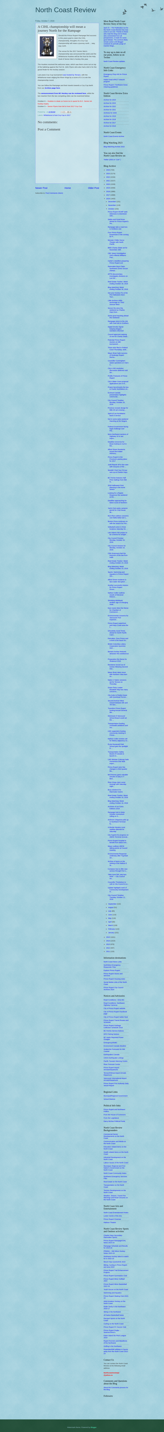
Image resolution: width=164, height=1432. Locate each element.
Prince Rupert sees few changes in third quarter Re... (117, 769)
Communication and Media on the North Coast (115, 1142)
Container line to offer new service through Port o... (117, 870)
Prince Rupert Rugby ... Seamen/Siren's (112, 1331)
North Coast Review (65, 10)
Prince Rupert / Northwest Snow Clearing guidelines (115, 86)
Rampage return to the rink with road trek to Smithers (118, 322)
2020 (108, 184)
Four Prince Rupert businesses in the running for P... (118, 234)
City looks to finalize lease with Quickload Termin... (117, 696)
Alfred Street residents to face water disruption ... (117, 581)
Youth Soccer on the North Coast (116, 1289)
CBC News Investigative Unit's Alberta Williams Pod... (117, 255)
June (110, 915)
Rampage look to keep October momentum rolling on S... (116, 814)
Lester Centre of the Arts (113, 1216)
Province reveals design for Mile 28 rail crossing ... (118, 409)
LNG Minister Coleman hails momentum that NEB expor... (118, 761)
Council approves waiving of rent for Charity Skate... (118, 335)
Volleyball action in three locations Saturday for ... (118, 528)
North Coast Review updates (114, 61)
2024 (108, 170)
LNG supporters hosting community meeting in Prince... (117, 733)
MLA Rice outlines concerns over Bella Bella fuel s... (118, 517)
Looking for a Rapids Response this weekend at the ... (117, 495)
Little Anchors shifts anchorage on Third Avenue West (116, 302)
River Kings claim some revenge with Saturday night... (117, 784)
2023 (108, 173)
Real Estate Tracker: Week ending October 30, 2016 (118, 283)
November (112, 205)
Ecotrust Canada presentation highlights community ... (117, 395)
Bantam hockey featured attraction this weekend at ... (118, 653)
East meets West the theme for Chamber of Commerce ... (118, 610)
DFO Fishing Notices (111, 1034)
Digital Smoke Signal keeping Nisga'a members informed (116, 329)
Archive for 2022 (110, 106)
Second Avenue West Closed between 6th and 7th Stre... (118, 703)
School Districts (109, 1099)
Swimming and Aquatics (112, 1293)
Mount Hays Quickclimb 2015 (114, 1262)
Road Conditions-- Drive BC (114, 1000)
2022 (108, 177)
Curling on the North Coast (113, 1324)
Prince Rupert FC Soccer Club (115, 1327)
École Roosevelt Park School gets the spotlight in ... (118, 746)
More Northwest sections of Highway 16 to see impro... (118, 436)
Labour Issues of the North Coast (116, 1163)
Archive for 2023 (110, 103)
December (112, 201)
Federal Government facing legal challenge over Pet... (118, 429)
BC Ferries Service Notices (114, 1031)
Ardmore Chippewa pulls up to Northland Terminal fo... (118, 822)
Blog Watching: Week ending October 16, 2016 (118, 802)
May (110, 918)
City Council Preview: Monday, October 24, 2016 (116, 540)
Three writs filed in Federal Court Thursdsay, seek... (118, 349)
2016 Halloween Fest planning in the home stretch (116, 487)
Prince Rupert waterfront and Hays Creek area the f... (118, 625)
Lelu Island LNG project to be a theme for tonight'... (118, 534)
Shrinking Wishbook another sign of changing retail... (118, 602)
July (110, 911)
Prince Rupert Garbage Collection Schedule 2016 (113, 1026)
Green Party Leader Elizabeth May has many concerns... (118, 689)
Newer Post (41, 188)
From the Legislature (111, 1118)
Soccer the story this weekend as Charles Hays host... (116, 310)
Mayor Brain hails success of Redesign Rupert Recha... (117, 355)
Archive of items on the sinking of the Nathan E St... (117, 863)
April (110, 922)
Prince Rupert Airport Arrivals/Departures (111, 1069)
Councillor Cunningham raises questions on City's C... (118, 363)
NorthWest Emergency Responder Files (112, 966)
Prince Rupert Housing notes (114, 979)
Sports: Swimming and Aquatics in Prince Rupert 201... (118, 574)
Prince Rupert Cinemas (112, 1219)
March (110, 925)
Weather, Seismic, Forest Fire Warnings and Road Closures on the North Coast (116, 1198)
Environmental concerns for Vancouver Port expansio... (118, 618)
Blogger (93, 1427)
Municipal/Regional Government (115, 1096)
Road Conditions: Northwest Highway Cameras (114, 1004)
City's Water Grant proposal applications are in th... (118, 382)
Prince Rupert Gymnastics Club (115, 1276)
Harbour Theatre (110, 1222)
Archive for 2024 (110, 100)
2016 (108, 199)
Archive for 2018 (110, 119)
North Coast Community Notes (115, 1173)
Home (68, 188)
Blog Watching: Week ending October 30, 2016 (118, 288)
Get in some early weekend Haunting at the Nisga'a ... (118, 421)
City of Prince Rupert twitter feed (116, 1017)
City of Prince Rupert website (114, 1008)
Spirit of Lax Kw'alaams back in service (116, 414)
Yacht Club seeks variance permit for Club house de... (118, 510)
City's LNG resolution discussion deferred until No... (118, 370)
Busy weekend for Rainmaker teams (115, 791)
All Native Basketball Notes (114, 1315)
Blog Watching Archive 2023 (114, 147)
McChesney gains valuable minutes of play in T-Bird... (118, 777)
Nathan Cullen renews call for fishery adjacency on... (118, 740)
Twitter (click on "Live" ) (112, 160)
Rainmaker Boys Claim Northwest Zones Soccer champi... (118, 268)
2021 (108, 181)
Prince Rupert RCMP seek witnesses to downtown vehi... (117, 214)
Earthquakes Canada (111, 1054)
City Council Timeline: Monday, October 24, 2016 (116, 402)
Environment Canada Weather (115, 1046)
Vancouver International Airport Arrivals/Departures (115, 1079)
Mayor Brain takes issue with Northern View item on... (117, 674)
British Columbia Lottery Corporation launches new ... (117, 646)
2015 (108, 937)
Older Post (93, 188)
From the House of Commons (115, 1115)
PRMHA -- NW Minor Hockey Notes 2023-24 (114, 1252)
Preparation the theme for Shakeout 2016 (117, 660)
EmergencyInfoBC (110, 1043)
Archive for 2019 (110, 116)
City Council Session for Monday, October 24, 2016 (117, 548)
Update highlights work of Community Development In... (118, 890)
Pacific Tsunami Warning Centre (115, 1061)
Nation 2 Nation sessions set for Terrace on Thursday (117, 682)
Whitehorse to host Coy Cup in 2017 (57, 115)
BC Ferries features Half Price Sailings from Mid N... (117, 480)
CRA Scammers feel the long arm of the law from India (118, 555)
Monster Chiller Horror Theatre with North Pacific (116, 242)
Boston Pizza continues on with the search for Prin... (118, 522)
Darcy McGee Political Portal (114, 1121)
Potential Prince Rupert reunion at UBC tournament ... (116, 342)
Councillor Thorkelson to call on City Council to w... (118, 883)
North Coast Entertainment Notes (116, 1213)
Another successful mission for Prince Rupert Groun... (118, 587)
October (111, 209)
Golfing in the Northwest (113, 1346)
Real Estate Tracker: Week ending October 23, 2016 (118, 562)
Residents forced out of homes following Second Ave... (118, 667)
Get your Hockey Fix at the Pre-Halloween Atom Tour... (118, 295)
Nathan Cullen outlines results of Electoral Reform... (116, 595)
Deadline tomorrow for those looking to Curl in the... (117, 444)
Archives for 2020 (110, 113)
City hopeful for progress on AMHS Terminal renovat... (118, 836)
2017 (108, 195)
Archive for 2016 (110, 126)
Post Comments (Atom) (54, 193)
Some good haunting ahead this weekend (118, 317)
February (111, 929)
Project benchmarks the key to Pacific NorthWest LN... (118, 388)
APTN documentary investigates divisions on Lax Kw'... (118, 276)
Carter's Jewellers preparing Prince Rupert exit (118, 262)
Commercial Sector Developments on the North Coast (114, 1136)
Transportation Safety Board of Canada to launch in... (116, 754)
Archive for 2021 (110, 110)
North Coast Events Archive (114, 136)
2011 (108, 951)
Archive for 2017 (110, 123)
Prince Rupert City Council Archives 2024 (113, 988)
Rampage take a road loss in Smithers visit (117, 228)
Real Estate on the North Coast (115, 1182)
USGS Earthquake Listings (114, 1058)
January (111, 933)
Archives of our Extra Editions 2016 (115, 808)
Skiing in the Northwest (112, 1312)
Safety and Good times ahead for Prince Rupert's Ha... (118, 221)
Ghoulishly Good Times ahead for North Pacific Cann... (117, 633)
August (111, 907)
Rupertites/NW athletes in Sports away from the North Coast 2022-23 (116, 1351)
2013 (108, 944)
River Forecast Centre (112, 1064)
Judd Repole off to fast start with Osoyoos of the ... (118, 466)
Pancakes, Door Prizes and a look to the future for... (118, 639)
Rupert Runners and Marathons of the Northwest (115, 1342)
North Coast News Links (113, 962)
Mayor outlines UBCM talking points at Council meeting (117, 848)
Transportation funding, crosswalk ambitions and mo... (118, 725)
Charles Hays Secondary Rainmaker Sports (113, 1236)
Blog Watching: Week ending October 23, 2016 (118, 567)
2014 (108, 941)
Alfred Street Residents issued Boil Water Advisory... (116, 451)
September (112, 904)
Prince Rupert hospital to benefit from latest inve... (118, 842)
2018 (108, 191)
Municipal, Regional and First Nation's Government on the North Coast (114, 1168)
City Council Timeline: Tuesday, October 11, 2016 (117, 897)
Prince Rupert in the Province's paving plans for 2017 (117, 459)
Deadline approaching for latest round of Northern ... (117, 503)
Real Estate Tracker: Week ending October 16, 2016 (118, 796)
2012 (108, 948)
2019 (108, 188)
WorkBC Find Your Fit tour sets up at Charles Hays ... (117, 472)
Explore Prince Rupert (112, 970)
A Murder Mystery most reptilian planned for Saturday (116, 829)
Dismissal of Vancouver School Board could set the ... (117, 718)
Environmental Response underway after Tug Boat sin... (118, 856)
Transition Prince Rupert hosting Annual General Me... (117, 710)
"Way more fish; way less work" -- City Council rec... (117, 876)
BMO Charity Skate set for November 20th (117, 249)
